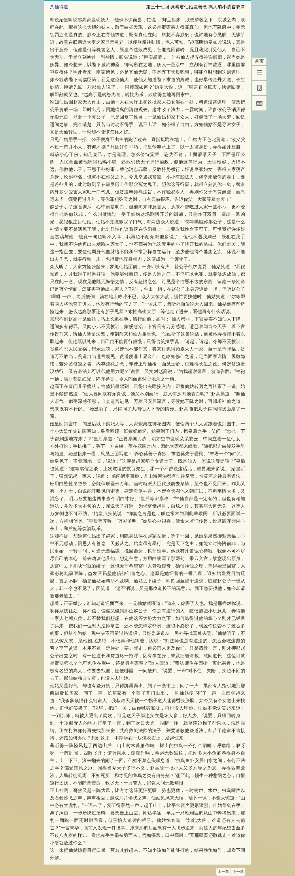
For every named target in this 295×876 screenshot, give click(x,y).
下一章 (238, 872)
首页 (259, 61)
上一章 (223, 872)
